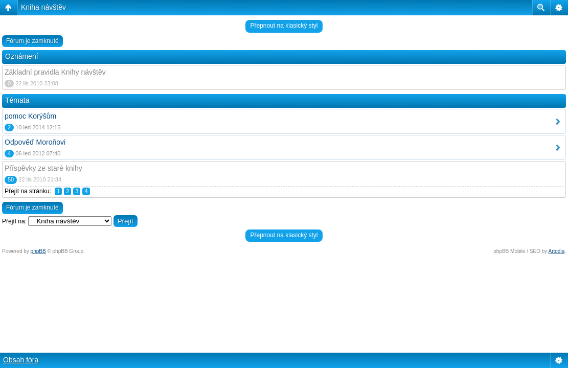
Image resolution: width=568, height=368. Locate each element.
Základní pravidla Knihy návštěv (55, 72)
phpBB (38, 251)
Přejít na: (14, 221)
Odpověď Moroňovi (35, 142)
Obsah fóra (20, 360)
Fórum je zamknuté (32, 40)
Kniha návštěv (43, 7)
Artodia (557, 251)
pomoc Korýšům (30, 116)
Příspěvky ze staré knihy (43, 168)
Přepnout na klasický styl (283, 25)
